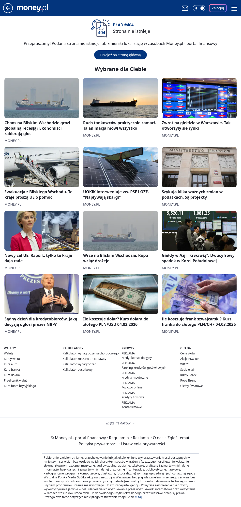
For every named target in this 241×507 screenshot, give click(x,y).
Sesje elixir (187, 369)
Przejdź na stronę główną (120, 54)
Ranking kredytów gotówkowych (143, 368)
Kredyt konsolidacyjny (136, 358)
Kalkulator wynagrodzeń (79, 364)
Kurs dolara (12, 375)
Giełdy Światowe (191, 386)
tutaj (138, 497)
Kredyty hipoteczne (134, 377)
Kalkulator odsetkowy (77, 369)
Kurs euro (10, 364)
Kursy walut (12, 359)
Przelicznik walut (15, 380)
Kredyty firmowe (132, 397)
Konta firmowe (131, 407)
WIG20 (185, 364)
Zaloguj (218, 8)
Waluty (9, 353)
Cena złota (187, 353)
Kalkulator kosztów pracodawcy (84, 359)
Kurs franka (12, 369)
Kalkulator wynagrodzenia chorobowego (91, 353)
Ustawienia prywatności (142, 444)
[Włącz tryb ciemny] (199, 8)
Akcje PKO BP (189, 359)
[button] (234, 8)
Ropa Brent (188, 380)
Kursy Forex (188, 375)
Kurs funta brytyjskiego (20, 386)
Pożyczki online (131, 387)
